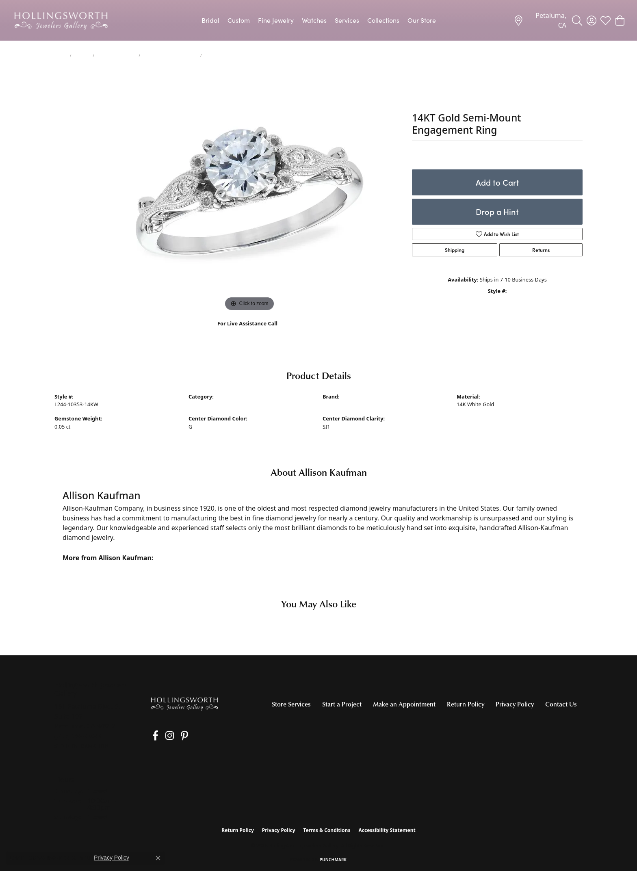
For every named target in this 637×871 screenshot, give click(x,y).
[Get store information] (81, 746)
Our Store (421, 20)
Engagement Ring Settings (170, 55)
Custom (239, 20)
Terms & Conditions (327, 830)
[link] (540, 20)
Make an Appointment (404, 704)
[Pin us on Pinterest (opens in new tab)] (176, 736)
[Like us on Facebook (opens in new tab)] (153, 736)
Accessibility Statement (386, 830)
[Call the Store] (77, 735)
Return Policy (465, 704)
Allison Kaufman (342, 404)
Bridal (210, 20)
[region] (249, 191)
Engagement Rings (116, 55)
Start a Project (342, 704)
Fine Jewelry (276, 20)
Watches (314, 20)
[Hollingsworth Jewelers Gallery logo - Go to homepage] (61, 20)
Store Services (291, 704)
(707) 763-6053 (247, 332)
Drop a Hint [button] (497, 211)
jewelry (81, 55)
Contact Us (561, 704)
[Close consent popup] (158, 858)
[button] (577, 20)
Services (347, 20)
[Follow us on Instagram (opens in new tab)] (164, 736)
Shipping (454, 250)
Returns (541, 250)
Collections (383, 20)
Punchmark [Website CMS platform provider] (333, 859)
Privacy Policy (515, 704)
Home (60, 55)
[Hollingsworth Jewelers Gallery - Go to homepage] (184, 703)
